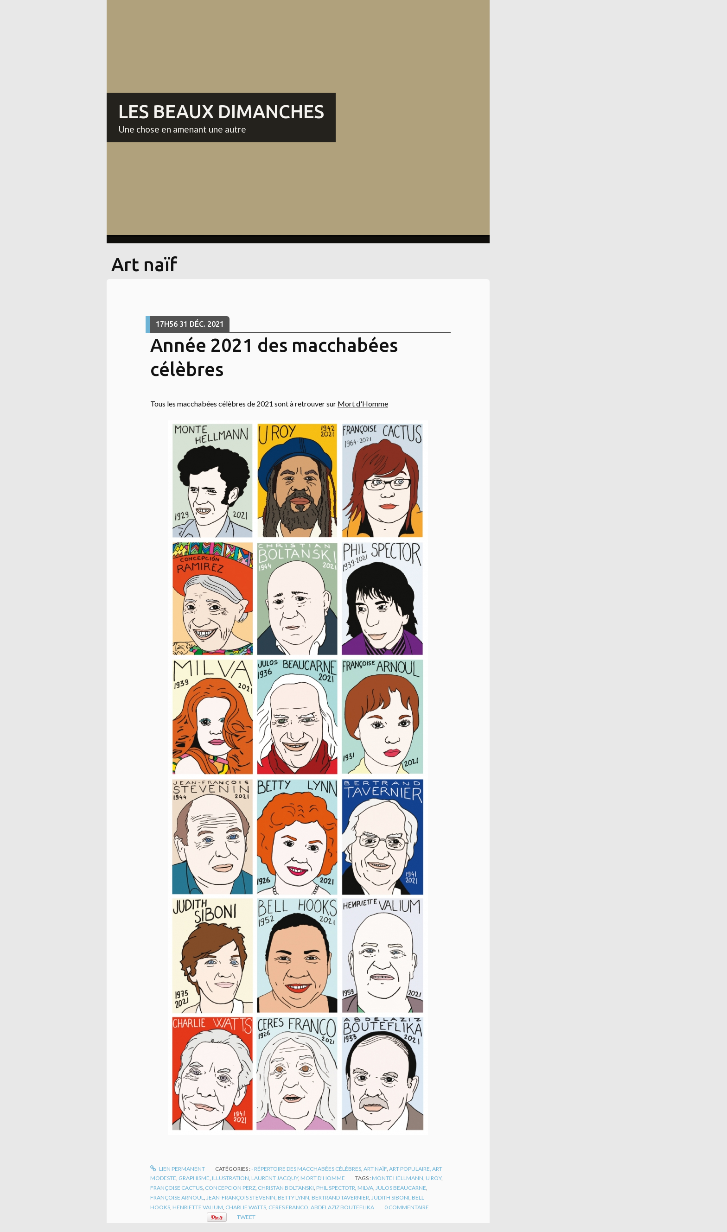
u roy (433, 1178)
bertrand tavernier (340, 1197)
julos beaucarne (401, 1187)
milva (365, 1187)
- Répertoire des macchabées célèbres (306, 1168)
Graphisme (194, 1178)
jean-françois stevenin (240, 1197)
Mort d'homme (322, 1178)
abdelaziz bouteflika (342, 1207)
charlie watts (245, 1207)
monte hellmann (397, 1178)
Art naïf (375, 1168)
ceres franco (288, 1207)
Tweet (246, 1216)
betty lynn (293, 1197)
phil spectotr (335, 1187)
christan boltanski (286, 1187)
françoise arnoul (177, 1197)
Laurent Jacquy (274, 1178)
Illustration (230, 1178)
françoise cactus (176, 1187)
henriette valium (197, 1207)
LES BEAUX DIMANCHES (221, 111)
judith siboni (390, 1197)
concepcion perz (230, 1187)
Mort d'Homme (363, 403)
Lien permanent (177, 1168)
